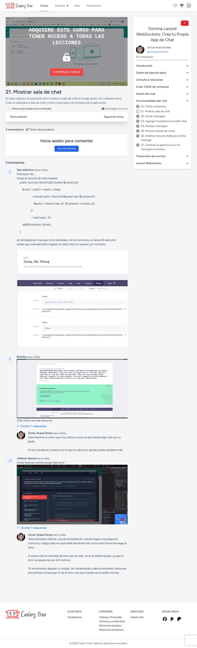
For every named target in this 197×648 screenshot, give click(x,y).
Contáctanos (74, 617)
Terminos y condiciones (112, 621)
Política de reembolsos (111, 629)
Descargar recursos (115, 108)
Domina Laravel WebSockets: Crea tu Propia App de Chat (162, 34)
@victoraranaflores (157, 51)
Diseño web (137, 617)
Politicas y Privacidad (110, 617)
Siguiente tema (113, 116)
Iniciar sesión (67, 148)
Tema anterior (18, 116)
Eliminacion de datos (110, 625)
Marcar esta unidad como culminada (31, 108)
